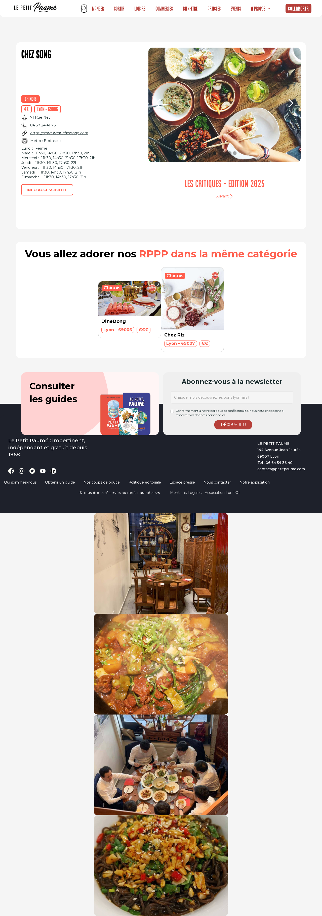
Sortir (119, 9)
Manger (98, 9)
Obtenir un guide (60, 482)
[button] (260, 8)
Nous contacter (217, 482)
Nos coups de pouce (102, 482)
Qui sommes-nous (20, 482)
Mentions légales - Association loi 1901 (205, 492)
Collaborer (298, 9)
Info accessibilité (47, 189)
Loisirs (139, 9)
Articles (214, 9)
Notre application (254, 482)
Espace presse (182, 482)
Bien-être (190, 9)
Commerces (164, 9)
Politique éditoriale (144, 482)
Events (236, 9)
